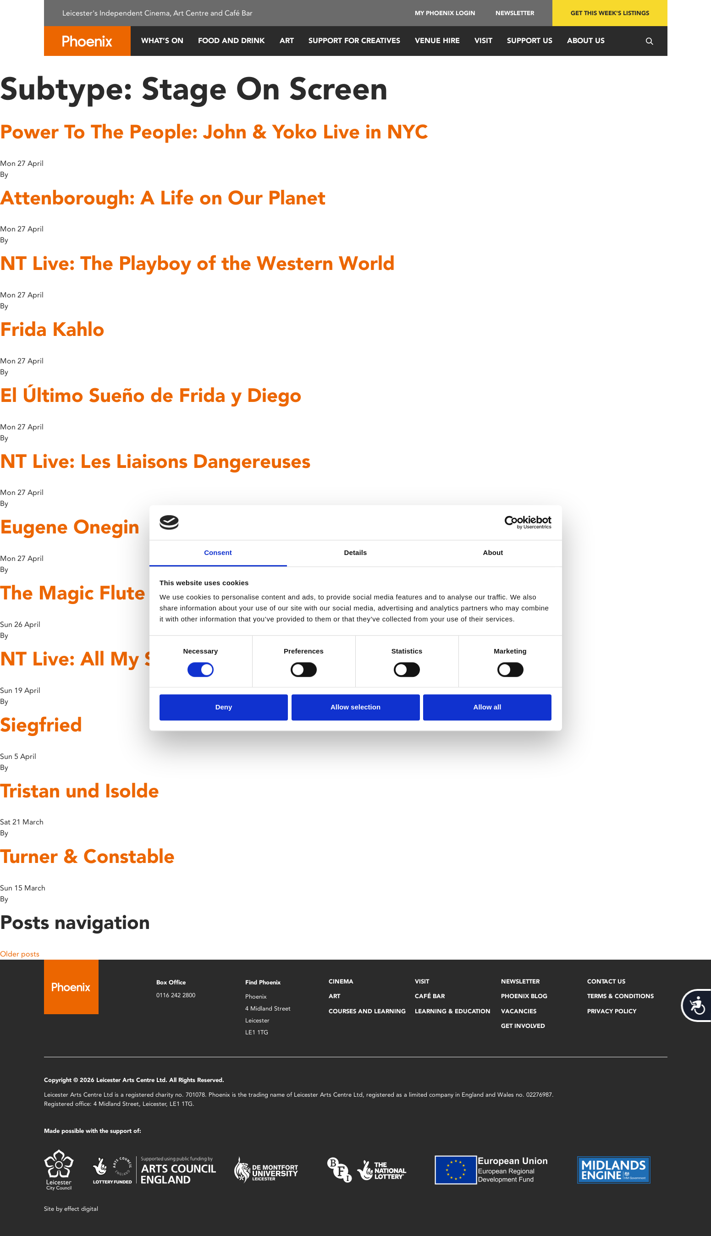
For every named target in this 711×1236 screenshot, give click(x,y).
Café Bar (430, 996)
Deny (223, 707)
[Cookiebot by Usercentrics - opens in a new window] (511, 522)
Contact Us (606, 981)
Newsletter (515, 13)
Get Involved (523, 1025)
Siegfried (41, 724)
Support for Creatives (354, 40)
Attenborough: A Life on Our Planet (162, 197)
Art (287, 40)
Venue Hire (437, 40)
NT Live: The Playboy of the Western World (197, 263)
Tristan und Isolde (79, 790)
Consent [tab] (218, 553)
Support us (529, 40)
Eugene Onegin (69, 526)
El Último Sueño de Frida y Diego (151, 395)
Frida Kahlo (52, 329)
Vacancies (518, 1011)
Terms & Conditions (620, 996)
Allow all (488, 707)
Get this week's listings (610, 13)
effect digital (81, 1208)
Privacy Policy (611, 1011)
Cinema (341, 981)
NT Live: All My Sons (93, 658)
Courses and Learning (367, 1011)
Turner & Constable (87, 856)
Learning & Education (453, 1011)
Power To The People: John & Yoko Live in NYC (214, 131)
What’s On (162, 40)
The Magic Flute (72, 592)
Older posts (19, 954)
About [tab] (493, 553)
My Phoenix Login (445, 13)
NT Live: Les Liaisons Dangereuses (155, 461)
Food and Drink (231, 40)
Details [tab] (355, 553)
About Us (586, 40)
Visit (483, 40)
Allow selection (355, 707)
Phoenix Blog (524, 996)
